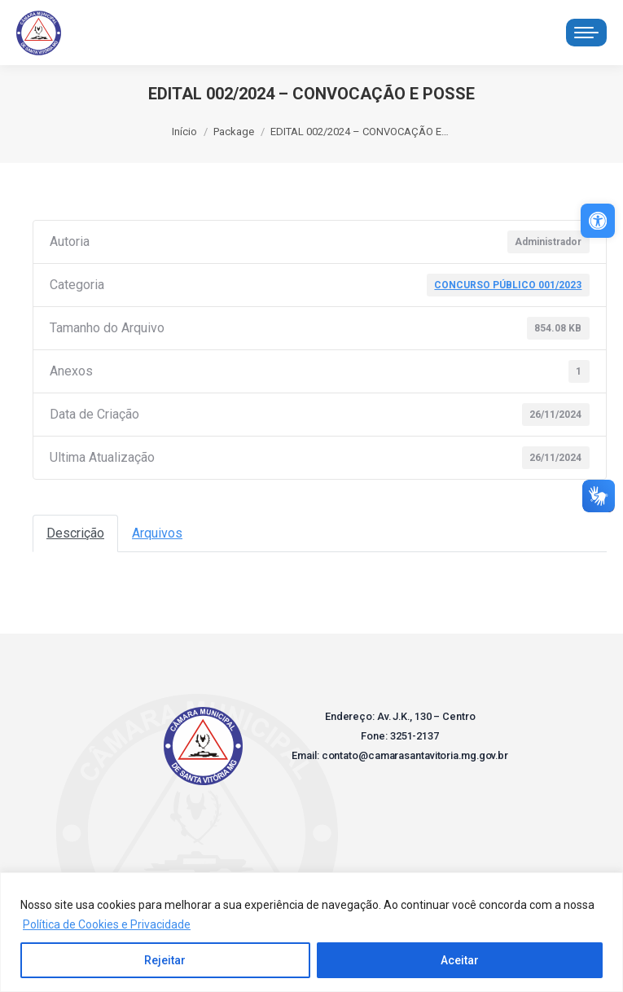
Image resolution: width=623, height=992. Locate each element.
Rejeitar (165, 960)
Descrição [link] (75, 533)
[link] (598, 221)
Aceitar (460, 960)
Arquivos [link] (157, 533)
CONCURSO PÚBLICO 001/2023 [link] (507, 285)
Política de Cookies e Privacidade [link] (107, 924)
